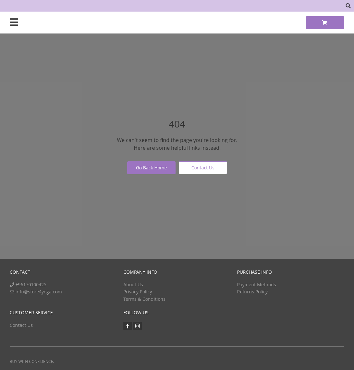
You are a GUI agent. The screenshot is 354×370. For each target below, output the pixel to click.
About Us (133, 284)
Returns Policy (252, 292)
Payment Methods (256, 284)
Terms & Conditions (144, 299)
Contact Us (203, 168)
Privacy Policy (137, 292)
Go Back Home (151, 168)
